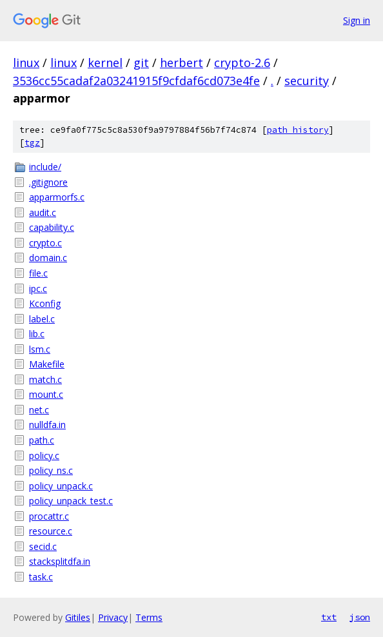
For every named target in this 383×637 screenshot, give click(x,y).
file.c (38, 273)
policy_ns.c (51, 470)
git (141, 62)
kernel (105, 62)
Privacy (113, 617)
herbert (181, 62)
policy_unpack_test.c (71, 501)
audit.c (42, 212)
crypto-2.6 (242, 62)
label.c (42, 319)
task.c (41, 577)
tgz (32, 142)
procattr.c (49, 516)
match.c (45, 379)
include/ (45, 167)
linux (26, 62)
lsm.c (39, 349)
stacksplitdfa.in (59, 561)
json (359, 617)
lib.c (36, 334)
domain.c (48, 257)
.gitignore (48, 182)
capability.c (51, 227)
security (306, 80)
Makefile (46, 364)
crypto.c (45, 243)
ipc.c (38, 288)
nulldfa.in (47, 424)
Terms (148, 617)
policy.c (44, 455)
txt (329, 617)
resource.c (50, 531)
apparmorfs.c (56, 197)
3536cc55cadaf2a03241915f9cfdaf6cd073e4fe (136, 80)
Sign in (356, 20)
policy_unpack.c (61, 486)
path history (298, 129)
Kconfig (45, 303)
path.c (41, 440)
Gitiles (77, 617)
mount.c (46, 394)
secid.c (43, 546)
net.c (39, 410)
